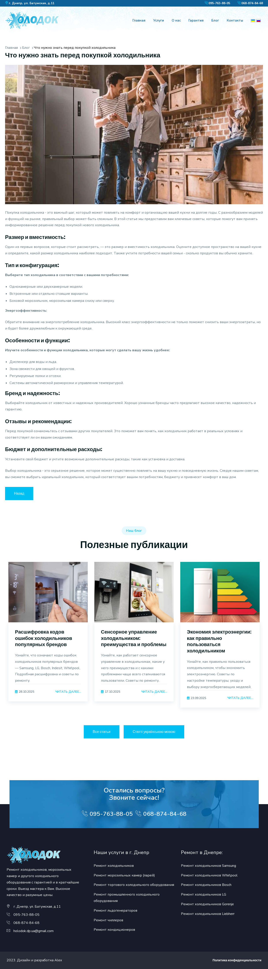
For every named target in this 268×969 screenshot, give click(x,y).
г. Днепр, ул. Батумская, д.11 (31, 3)
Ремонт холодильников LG (203, 894)
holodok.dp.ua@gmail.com (33, 931)
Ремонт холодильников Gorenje (207, 904)
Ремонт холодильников (114, 865)
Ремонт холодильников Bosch (206, 884)
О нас (176, 20)
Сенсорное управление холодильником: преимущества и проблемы (133, 638)
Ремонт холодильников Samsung (208, 865)
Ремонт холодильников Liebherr (207, 913)
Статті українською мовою (154, 731)
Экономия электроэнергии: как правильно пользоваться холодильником (219, 641)
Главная (138, 20)
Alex (58, 960)
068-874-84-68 (252, 3)
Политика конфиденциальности (237, 960)
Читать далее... (68, 692)
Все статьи (101, 731)
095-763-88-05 (219, 3)
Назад (19, 493)
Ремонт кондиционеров (114, 929)
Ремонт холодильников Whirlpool (209, 875)
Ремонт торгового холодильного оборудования (134, 884)
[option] (48, 637)
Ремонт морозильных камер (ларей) (124, 875)
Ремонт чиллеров (108, 920)
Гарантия (196, 20)
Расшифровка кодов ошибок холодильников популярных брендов (43, 638)
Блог (215, 20)
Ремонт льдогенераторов (115, 910)
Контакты (235, 20)
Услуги (158, 20)
